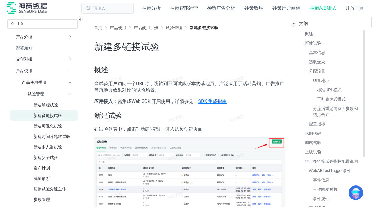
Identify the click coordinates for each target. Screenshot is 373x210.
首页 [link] (98, 28)
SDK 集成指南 (212, 101)
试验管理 (174, 27)
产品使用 (118, 27)
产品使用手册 (146, 27)
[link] (118, 28)
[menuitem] (44, 37)
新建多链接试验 (204, 27)
